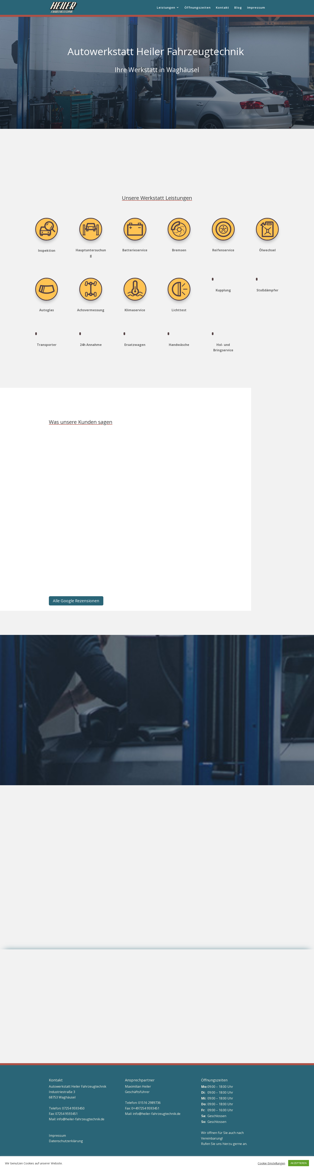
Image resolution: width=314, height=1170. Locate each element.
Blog (238, 7)
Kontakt (222, 7)
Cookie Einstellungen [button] (271, 1163)
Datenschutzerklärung (66, 1141)
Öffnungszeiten (197, 7)
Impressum (256, 7)
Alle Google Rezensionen (76, 600)
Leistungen (166, 7)
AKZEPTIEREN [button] (299, 1163)
